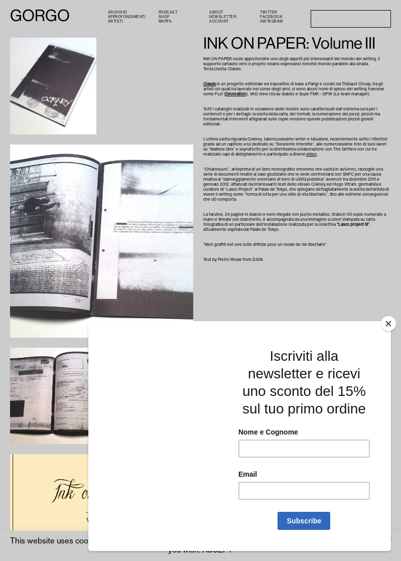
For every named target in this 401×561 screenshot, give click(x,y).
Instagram (271, 21)
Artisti (115, 21)
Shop (164, 17)
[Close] (388, 323)
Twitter (269, 12)
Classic (209, 84)
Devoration (235, 94)
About (216, 12)
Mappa (165, 21)
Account (219, 21)
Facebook (271, 17)
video (311, 154)
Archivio (117, 12)
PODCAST (168, 12)
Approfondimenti (127, 17)
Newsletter (222, 17)
